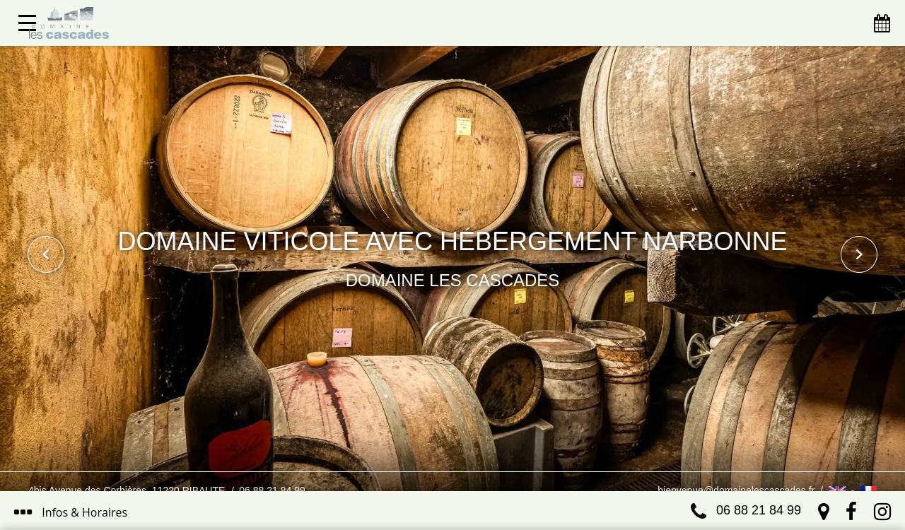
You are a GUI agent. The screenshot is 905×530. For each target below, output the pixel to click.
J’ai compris (505, 457)
